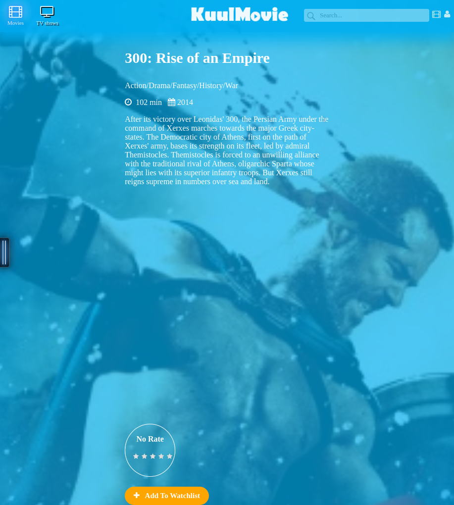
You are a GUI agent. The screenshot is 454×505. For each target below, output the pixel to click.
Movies (15, 15)
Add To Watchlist (167, 496)
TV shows (47, 15)
